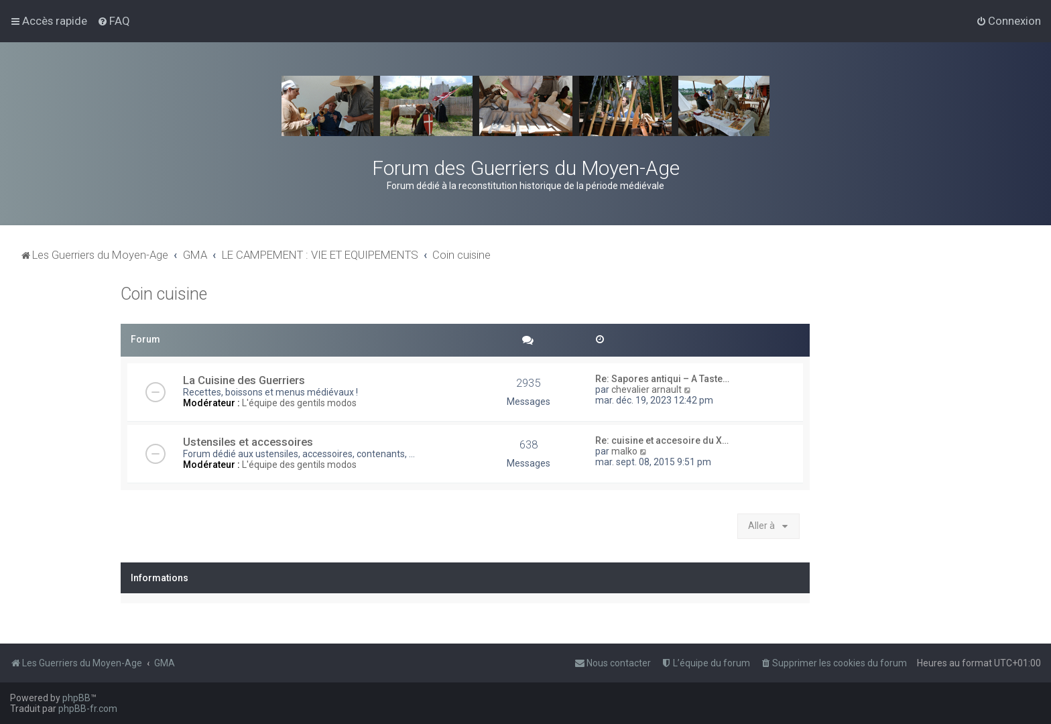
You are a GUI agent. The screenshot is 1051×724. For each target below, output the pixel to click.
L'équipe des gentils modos (299, 403)
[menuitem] (113, 20)
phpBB (76, 697)
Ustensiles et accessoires (248, 441)
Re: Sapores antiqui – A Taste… (662, 378)
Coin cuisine (164, 294)
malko (624, 451)
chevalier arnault (646, 389)
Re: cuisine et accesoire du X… (662, 440)
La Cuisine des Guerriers (244, 380)
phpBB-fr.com (87, 708)
